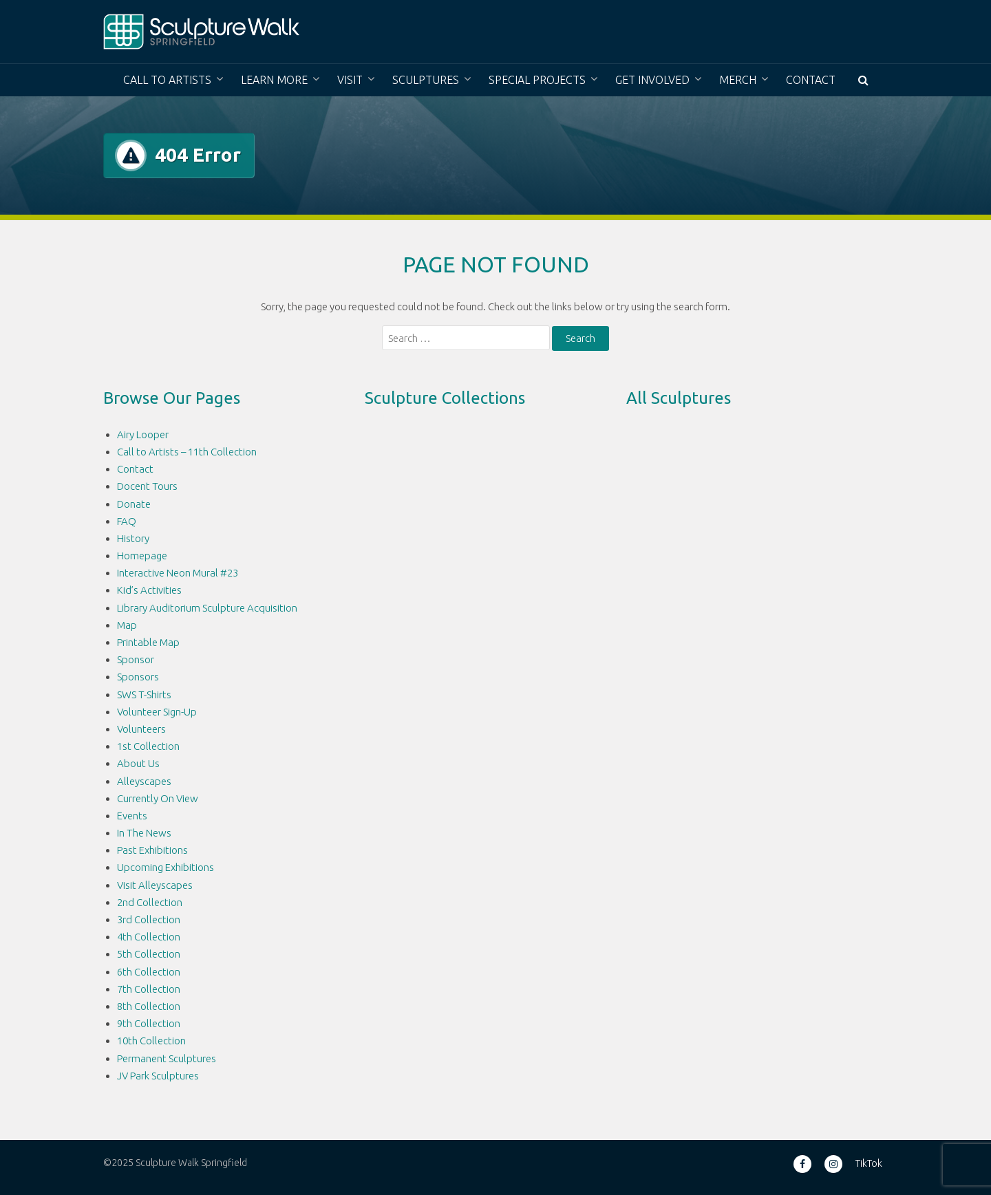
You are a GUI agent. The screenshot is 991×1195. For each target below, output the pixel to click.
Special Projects (537, 80)
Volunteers (141, 729)
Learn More (274, 80)
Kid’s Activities (149, 590)
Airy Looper (143, 434)
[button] (863, 80)
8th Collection (148, 1006)
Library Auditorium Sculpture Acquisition (207, 608)
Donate (134, 504)
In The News (144, 833)
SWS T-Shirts (144, 694)
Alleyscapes (144, 781)
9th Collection (148, 1023)
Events (132, 815)
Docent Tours (147, 486)
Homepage (142, 555)
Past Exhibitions (152, 850)
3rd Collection (148, 919)
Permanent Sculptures (166, 1058)
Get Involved (652, 80)
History (133, 538)
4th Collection (148, 937)
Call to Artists (167, 80)
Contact (810, 80)
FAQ (126, 521)
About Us (138, 763)
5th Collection (148, 954)
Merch (737, 80)
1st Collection (148, 746)
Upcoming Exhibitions (165, 867)
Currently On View (157, 798)
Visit (350, 80)
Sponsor (135, 659)
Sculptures (425, 80)
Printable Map (148, 642)
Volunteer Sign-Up (157, 712)
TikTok (868, 1163)
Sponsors (138, 676)
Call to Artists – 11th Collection (187, 451)
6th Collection (148, 972)
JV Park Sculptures (158, 1075)
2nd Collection (149, 902)
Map (127, 625)
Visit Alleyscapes (155, 885)
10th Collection (151, 1040)
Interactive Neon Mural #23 (177, 573)
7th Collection (148, 989)
